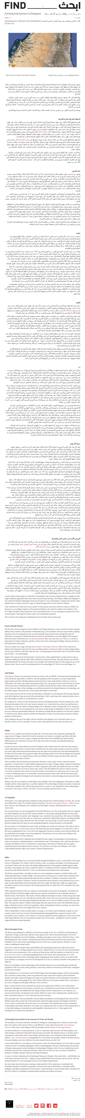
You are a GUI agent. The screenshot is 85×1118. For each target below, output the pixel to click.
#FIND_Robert (23, 1089)
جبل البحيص (71, 174)
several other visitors (14, 955)
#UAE (56, 1089)
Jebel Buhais (9, 676)
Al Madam (67, 801)
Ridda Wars (60, 885)
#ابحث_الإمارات (49, 1089)
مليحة (68, 236)
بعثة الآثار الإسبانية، (65, 310)
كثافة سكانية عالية (44, 132)
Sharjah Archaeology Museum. (60, 1027)
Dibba (59, 860)
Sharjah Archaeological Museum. (47, 647)
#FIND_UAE (40, 1089)
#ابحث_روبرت (32, 1089)
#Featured (10, 1089)
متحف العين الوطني (30, 544)
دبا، (8, 370)
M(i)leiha (8, 734)
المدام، (73, 308)
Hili (36, 932)
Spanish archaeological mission (56, 803)
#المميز (16, 1089)
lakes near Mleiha (62, 639)
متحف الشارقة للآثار (22, 140)
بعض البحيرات (65, 134)
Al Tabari (32, 870)
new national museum (19, 1038)
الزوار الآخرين (64, 469)
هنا (41, 160)
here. (74, 664)
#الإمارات (61, 1089)
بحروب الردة (10, 400)
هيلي (72, 447)
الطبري (59, 382)
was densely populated (36, 639)
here (45, 704)
